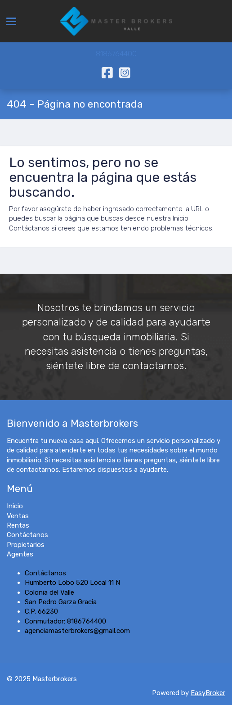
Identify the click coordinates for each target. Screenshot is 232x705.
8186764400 (116, 54)
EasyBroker (208, 693)
